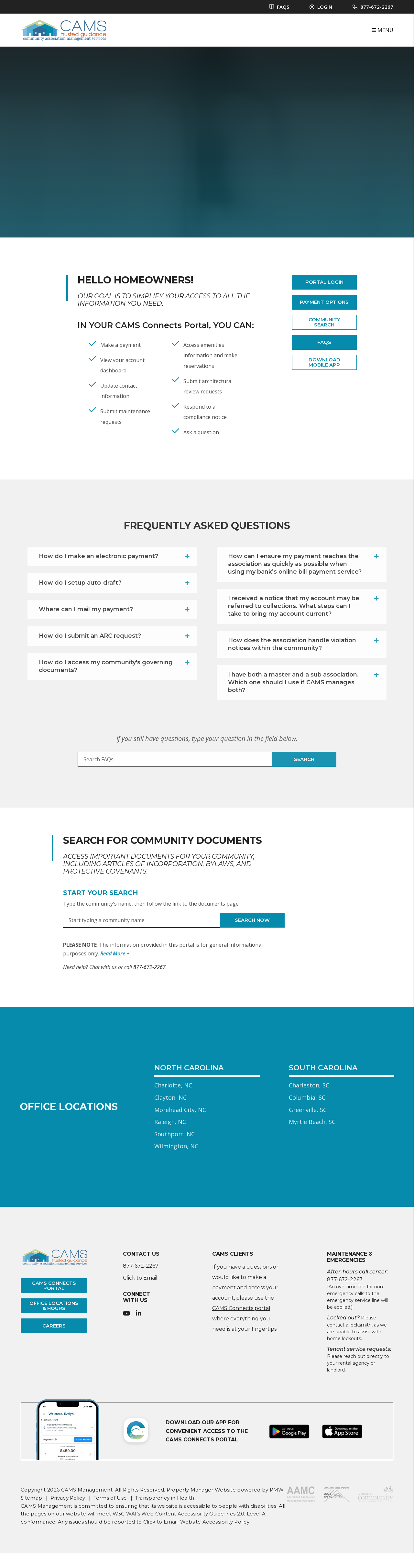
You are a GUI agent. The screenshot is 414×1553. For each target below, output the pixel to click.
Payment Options (324, 302)
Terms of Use (110, 1498)
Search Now (252, 920)
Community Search (324, 322)
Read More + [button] (114, 953)
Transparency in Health (164, 1498)
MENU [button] (382, 30)
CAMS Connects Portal (162, 325)
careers (54, 1326)
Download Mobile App (324, 362)
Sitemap (31, 1498)
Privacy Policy (67, 1498)
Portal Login (324, 282)
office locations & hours (53, 1306)
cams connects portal (54, 1286)
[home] (63, 29)
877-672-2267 (376, 7)
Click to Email (140, 1278)
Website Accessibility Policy (214, 1522)
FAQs (324, 342)
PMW (277, 1490)
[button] (126, 1313)
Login (321, 7)
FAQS (279, 7)
